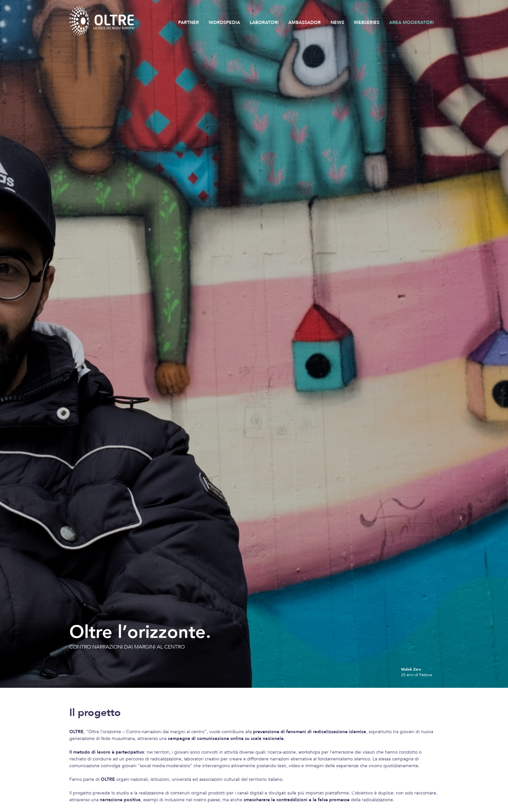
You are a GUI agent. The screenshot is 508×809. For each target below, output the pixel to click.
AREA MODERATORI (411, 22)
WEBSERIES (366, 22)
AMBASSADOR (304, 22)
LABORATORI (264, 22)
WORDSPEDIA (224, 22)
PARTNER (188, 22)
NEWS (337, 22)
